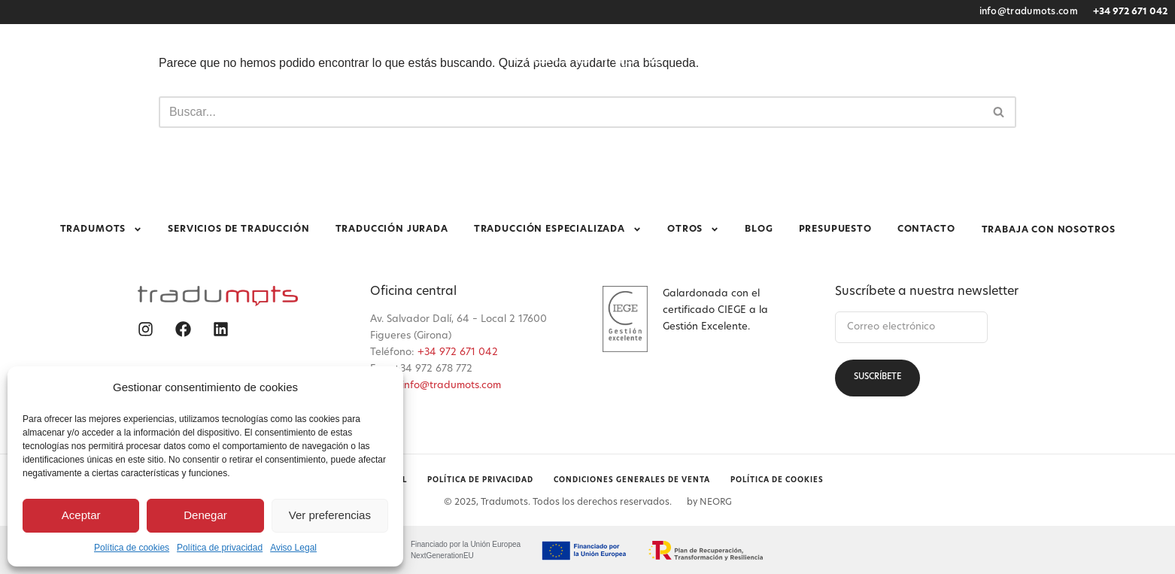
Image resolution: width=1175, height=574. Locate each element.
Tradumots (216, 93)
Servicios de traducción (342, 93)
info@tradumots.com (1028, 12)
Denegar (205, 515)
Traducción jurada (484, 93)
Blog (819, 93)
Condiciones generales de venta (632, 479)
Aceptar (81, 515)
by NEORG (709, 501)
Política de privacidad (220, 547)
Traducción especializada (639, 93)
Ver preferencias (330, 515)
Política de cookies (131, 547)
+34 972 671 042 (1130, 12)
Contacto (970, 93)
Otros (762, 93)
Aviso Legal (293, 547)
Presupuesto (887, 93)
